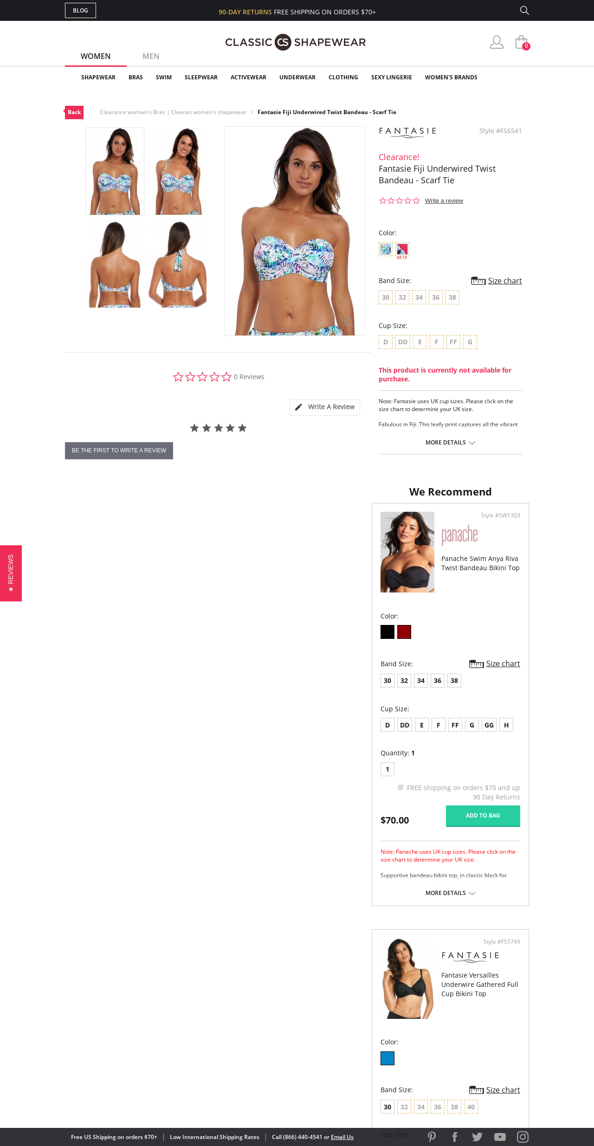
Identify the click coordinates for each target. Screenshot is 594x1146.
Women (96, 56)
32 (97, 689)
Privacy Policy (368, 1038)
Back (74, 112)
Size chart (505, 281)
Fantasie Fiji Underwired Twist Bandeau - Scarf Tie (327, 112)
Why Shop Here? (370, 978)
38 (147, 689)
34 (114, 689)
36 (131, 689)
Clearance (509, 77)
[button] (11, 573)
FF (148, 734)
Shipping (236, 1023)
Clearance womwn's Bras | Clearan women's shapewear (173, 112)
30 (80, 689)
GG (182, 734)
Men (151, 56)
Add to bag (246, 825)
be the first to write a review (119, 450)
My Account (243, 993)
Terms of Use (137, 1104)
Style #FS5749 (498, 524)
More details (446, 442)
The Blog (358, 1023)
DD (98, 734)
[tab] (325, 407)
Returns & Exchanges (259, 1038)
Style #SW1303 (264, 524)
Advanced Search (252, 978)
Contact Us (242, 1053)
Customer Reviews (375, 993)
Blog (80, 10)
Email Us (342, 1137)
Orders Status (247, 1008)
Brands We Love (371, 1008)
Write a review (444, 200)
